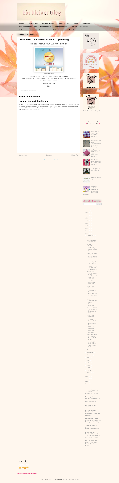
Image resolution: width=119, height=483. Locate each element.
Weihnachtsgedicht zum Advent (92, 262)
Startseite (21, 23)
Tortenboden (88, 406)
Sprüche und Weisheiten (90, 287)
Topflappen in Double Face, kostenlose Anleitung (95, 134)
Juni (88, 360)
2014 (87, 381)
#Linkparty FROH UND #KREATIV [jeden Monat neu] (92, 310)
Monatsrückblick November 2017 (92, 241)
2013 (87, 383)
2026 (87, 210)
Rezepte (76, 23)
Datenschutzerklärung (64, 23)
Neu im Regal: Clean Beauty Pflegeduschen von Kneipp (92, 444)
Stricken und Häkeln (45, 26)
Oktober (89, 350)
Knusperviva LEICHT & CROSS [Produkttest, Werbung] (91, 280)
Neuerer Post (23, 155)
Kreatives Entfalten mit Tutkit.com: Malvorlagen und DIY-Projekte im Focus (93, 435)
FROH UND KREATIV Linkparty (79, 26)
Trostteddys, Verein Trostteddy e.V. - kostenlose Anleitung (96, 162)
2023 (87, 218)
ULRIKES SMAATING (91, 419)
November (90, 238)
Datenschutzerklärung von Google (30, 109)
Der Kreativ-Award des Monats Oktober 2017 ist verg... (92, 337)
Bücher (25, 92)
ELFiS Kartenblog (90, 405)
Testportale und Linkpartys (68, 29)
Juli (88, 357)
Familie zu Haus (90, 432)
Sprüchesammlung (87, 23)
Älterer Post (75, 155)
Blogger (76, 479)
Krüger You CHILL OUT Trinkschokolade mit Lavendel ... (92, 256)
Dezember (90, 235)
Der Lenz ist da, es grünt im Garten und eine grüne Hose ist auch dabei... (92, 400)
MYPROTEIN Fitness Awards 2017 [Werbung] (92, 273)
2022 (87, 220)
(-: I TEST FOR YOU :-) (92, 440)
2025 (87, 213)
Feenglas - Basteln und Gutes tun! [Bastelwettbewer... (92, 247)
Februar (89, 370)
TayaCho (64, 479)
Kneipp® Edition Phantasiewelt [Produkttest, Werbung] (91, 326)
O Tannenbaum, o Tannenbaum (96, 169)
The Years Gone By (91, 425)
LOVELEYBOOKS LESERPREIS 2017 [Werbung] (92, 267)
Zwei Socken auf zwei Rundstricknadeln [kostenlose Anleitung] (96, 144)
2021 (87, 223)
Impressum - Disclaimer (48, 23)
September (90, 352)
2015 (87, 378)
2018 (87, 230)
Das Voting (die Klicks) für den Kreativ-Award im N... (91, 344)
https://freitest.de (90, 410)
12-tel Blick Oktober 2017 (91, 320)
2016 (87, 376)
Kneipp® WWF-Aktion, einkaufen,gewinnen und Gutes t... (92, 293)
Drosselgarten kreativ (92, 397)
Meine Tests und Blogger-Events (28, 26)
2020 (87, 225)
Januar (89, 373)
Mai (88, 362)
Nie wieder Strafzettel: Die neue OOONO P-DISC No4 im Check (92, 413)
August (89, 355)
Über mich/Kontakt (33, 23)
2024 (87, 215)
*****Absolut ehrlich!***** (92, 390)
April (88, 365)
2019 (87, 228)
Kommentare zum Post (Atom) (52, 160)
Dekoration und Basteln (61, 26)
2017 (87, 233)
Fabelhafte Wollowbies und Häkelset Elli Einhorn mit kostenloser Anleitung (91, 190)
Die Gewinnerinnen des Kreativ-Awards (29, 29)
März (88, 367)
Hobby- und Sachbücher (50, 29)
